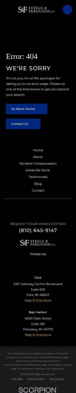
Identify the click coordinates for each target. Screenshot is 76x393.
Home (38, 150)
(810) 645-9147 (38, 230)
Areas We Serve (38, 170)
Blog (38, 184)
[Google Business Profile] (42, 261)
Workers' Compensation (38, 163)
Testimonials (38, 177)
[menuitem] (17, 379)
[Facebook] (34, 261)
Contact (38, 190)
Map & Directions (38, 300)
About (38, 157)
